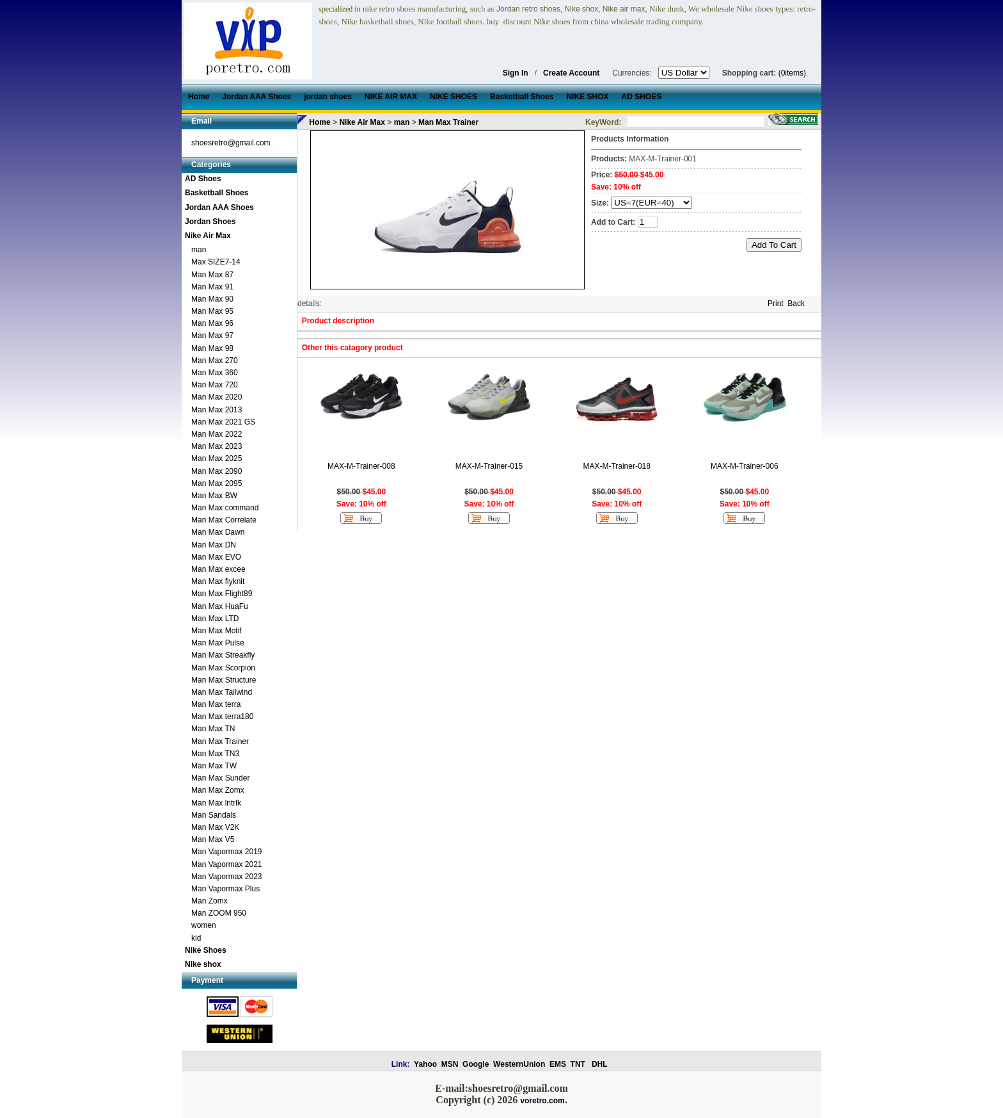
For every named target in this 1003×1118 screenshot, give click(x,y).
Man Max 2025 (216, 458)
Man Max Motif (216, 630)
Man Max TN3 (215, 753)
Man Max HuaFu (219, 606)
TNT (578, 1064)
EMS (557, 1064)
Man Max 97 (212, 335)
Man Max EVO (216, 557)
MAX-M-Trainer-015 (489, 466)
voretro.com (542, 1100)
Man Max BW (214, 495)
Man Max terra (216, 704)
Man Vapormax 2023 (226, 876)
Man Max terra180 (222, 716)
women (203, 925)
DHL (600, 1064)
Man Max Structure (223, 680)
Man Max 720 (214, 384)
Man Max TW (214, 765)
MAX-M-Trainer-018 (617, 466)
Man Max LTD (215, 618)
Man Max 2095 (216, 483)
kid (196, 938)
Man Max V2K (215, 827)
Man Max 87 (212, 274)
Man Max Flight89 (221, 593)
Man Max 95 (212, 311)
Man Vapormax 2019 (226, 851)
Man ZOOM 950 (218, 913)
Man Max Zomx (217, 790)
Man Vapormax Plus (225, 888)
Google (475, 1064)
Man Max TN (213, 728)
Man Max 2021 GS (223, 421)
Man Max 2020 (216, 397)
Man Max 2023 (216, 446)
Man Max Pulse (217, 642)
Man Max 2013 (216, 409)
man (198, 249)
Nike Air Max (208, 235)
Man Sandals (213, 815)
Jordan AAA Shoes (219, 207)
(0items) (792, 73)
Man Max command (224, 507)
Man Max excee (218, 569)
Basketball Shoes (216, 192)
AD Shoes (203, 178)
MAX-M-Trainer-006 (744, 466)
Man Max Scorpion (223, 667)
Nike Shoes (205, 950)
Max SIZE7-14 (216, 261)
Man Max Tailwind (221, 692)
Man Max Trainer (220, 741)
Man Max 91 (212, 286)
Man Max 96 (212, 323)
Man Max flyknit (217, 581)
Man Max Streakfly (223, 655)
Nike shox (203, 964)
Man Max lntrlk (216, 802)
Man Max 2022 (216, 434)
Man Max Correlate (224, 519)
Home (319, 122)
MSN (450, 1064)
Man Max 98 (212, 348)
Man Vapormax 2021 (226, 864)
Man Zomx (209, 900)
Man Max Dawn (217, 532)
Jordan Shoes (210, 221)
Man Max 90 (212, 299)
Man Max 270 (214, 360)
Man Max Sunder (220, 778)
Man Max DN (213, 544)
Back (796, 303)
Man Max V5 (212, 839)
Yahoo (425, 1064)
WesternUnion (519, 1064)
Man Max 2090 (216, 471)
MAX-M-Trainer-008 (361, 466)
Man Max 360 (214, 372)
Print (776, 303)
